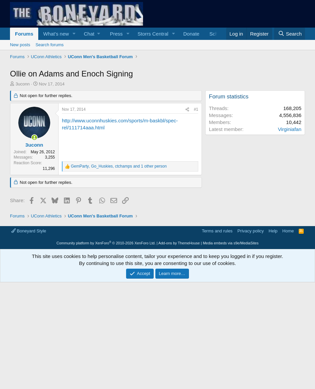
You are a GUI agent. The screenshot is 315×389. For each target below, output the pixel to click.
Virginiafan (289, 129)
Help (273, 230)
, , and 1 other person (119, 166)
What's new (56, 34)
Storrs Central (153, 34)
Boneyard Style (28, 230)
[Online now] (34, 137)
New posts (20, 44)
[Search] (289, 34)
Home (288, 230)
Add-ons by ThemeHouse (179, 243)
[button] (74, 34)
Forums (24, 34)
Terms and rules (217, 230)
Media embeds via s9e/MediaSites (231, 243)
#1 (196, 109)
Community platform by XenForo (106, 243)
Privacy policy (250, 230)
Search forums (50, 44)
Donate (191, 34)
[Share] (187, 109)
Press (116, 34)
